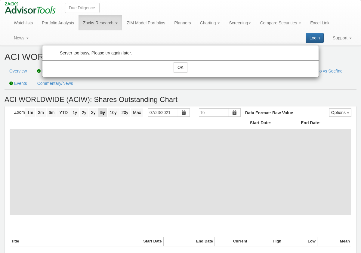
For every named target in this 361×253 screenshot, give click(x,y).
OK (180, 67)
